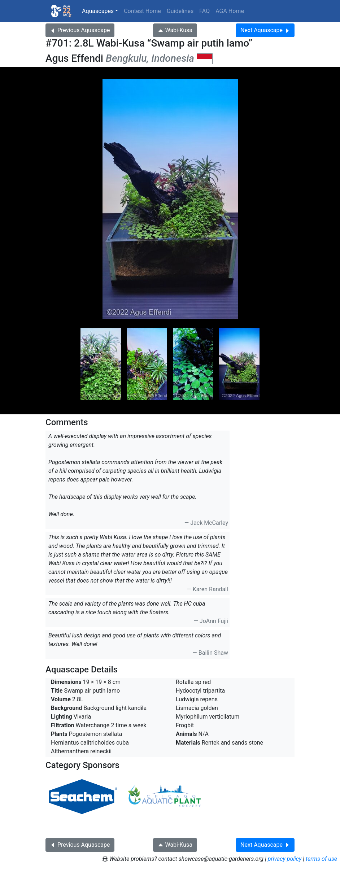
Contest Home (142, 11)
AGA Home (229, 11)
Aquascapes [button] (98, 11)
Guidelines (180, 11)
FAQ (204, 11)
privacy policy (285, 858)
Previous (80, 30)
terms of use (321, 858)
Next (265, 30)
